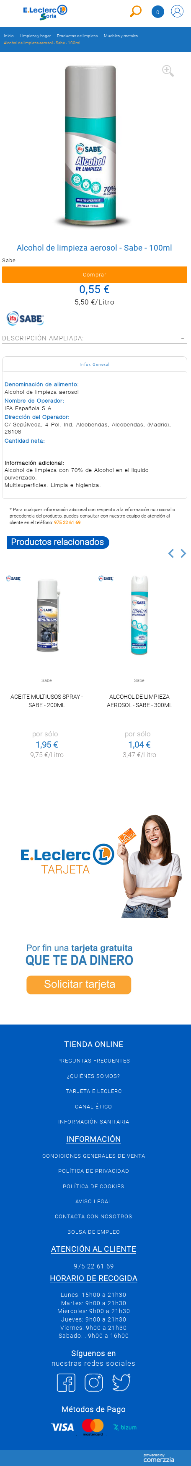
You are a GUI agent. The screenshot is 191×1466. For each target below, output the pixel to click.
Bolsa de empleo (93, 1232)
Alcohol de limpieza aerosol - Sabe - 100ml (42, 43)
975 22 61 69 (67, 522)
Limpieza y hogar (35, 35)
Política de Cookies (93, 1186)
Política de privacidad (93, 1171)
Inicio (9, 35)
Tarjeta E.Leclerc (94, 1091)
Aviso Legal (93, 1201)
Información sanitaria (93, 1122)
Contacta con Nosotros (93, 1216)
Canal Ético (93, 1106)
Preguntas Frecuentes (93, 1061)
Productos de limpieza (77, 35)
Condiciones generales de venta (93, 1156)
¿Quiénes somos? (93, 1076)
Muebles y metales (121, 35)
